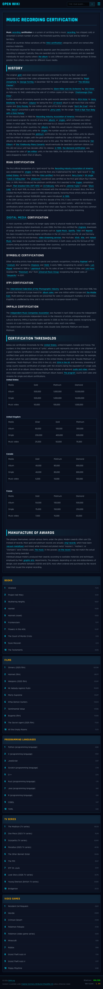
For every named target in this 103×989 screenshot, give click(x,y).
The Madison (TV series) (51, 827)
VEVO (77, 237)
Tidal (78, 230)
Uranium (11, 265)
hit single (89, 175)
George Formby (27, 82)
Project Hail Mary (51, 595)
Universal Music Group (49, 272)
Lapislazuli (35, 268)
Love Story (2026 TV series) (51, 875)
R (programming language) (51, 795)
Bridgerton (51, 889)
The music (39, 549)
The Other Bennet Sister (51, 854)
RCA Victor (89, 89)
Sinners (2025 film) (51, 668)
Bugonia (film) (51, 716)
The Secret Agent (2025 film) (51, 723)
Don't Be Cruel (81, 106)
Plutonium (23, 272)
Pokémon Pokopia (51, 927)
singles (62, 120)
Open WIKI (11, 4)
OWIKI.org (11, 980)
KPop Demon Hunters (51, 702)
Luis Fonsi (89, 268)
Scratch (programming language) (51, 768)
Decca (14, 109)
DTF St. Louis (51, 868)
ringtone (82, 227)
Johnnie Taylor (73, 186)
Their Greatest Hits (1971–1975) (26, 186)
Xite (82, 237)
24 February (48, 186)
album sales (48, 292)
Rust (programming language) (51, 782)
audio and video (80, 369)
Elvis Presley (22, 106)
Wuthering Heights (51, 602)
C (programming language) (51, 754)
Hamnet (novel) (51, 616)
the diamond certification (74, 148)
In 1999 (58, 148)
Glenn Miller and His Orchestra (67, 89)
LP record (57, 103)
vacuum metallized (15, 546)
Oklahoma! (35, 179)
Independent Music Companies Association (29, 313)
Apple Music (61, 230)
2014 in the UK (63, 362)
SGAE (46, 265)
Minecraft (51, 941)
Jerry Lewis (55, 109)
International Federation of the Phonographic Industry (34, 289)
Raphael (84, 261)
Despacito (11, 275)
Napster (89, 230)
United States (50, 345)
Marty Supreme (51, 695)
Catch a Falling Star (16, 179)
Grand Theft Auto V (51, 961)
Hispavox (35, 265)
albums (52, 120)
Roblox (51, 948)
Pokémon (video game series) (51, 934)
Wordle (51, 913)
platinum (40, 134)
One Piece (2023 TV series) (51, 834)
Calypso (32, 103)
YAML (51, 809)
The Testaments (51, 650)
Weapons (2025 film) (51, 681)
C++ (51, 775)
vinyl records (70, 543)
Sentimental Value (51, 709)
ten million (32, 151)
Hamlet (51, 609)
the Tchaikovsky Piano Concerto (30, 144)
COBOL (51, 802)
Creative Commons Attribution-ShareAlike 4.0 (37, 984)
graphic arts (29, 560)
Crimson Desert (51, 920)
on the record (64, 549)
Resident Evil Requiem (51, 906)
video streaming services (50, 237)
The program (69, 373)
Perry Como (77, 175)
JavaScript (51, 761)
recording (16, 32)
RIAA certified (46, 175)
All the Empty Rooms (51, 730)
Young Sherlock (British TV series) (51, 882)
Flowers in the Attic (51, 629)
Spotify (71, 230)
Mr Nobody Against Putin (51, 688)
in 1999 (66, 196)
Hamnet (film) (51, 674)
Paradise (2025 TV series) (51, 847)
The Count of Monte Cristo (51, 636)
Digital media (16, 218)
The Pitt (51, 861)
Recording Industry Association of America (55, 116)
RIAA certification (54, 43)
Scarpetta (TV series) (51, 840)
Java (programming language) (51, 788)
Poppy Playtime (51, 968)
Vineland (51, 588)
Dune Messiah (51, 643)
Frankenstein (51, 622)
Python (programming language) (51, 747)
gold (20, 75)
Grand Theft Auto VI (51, 954)
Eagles (79, 182)
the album (43, 56)
